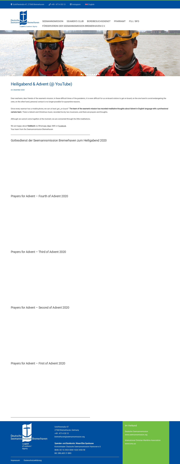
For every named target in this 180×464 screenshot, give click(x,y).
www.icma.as (130, 444)
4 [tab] (88, 74)
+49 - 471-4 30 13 (58, 4)
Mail (49, 126)
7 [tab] (94, 74)
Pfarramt (120, 21)
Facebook (62, 126)
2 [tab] (83, 74)
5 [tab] (90, 74)
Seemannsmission (52, 21)
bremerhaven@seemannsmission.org (70, 437)
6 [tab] (92, 74)
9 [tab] (98, 74)
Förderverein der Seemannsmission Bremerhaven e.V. (73, 26)
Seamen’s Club (75, 21)
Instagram (76, 4)
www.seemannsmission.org (136, 435)
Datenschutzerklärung (33, 460)
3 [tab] (85, 74)
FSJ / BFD (134, 21)
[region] (90, 53)
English (89, 4)
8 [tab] (96, 74)
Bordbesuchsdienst (99, 21)
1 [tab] (81, 74)
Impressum (15, 460)
